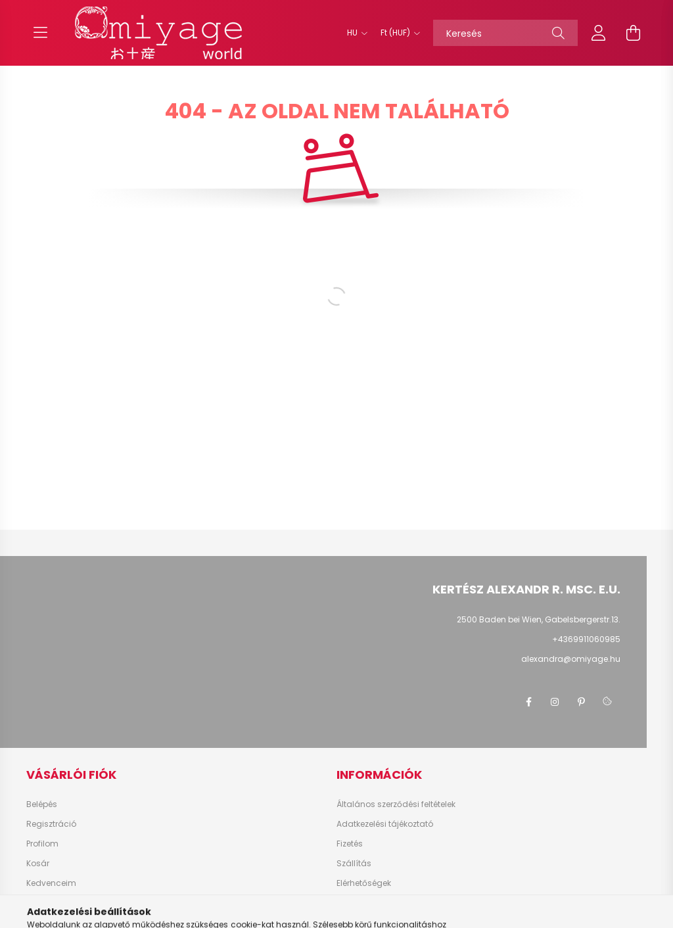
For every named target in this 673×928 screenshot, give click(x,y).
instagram (555, 702)
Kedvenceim (51, 883)
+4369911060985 (586, 639)
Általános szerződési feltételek (395, 804)
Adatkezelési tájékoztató (384, 824)
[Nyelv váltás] (353, 33)
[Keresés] (505, 33)
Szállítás (353, 863)
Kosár (37, 863)
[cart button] (633, 33)
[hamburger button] (40, 33)
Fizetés (349, 843)
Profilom (42, 843)
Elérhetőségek (363, 883)
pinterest (581, 702)
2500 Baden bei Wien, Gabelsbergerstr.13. (538, 619)
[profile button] (599, 33)
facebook (528, 702)
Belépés (41, 804)
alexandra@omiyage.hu (570, 658)
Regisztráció (51, 824)
